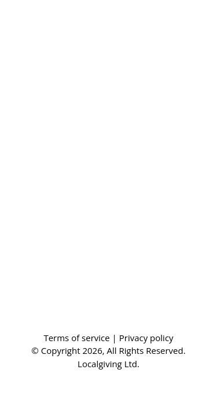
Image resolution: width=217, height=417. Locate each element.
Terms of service (77, 337)
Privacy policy (146, 337)
